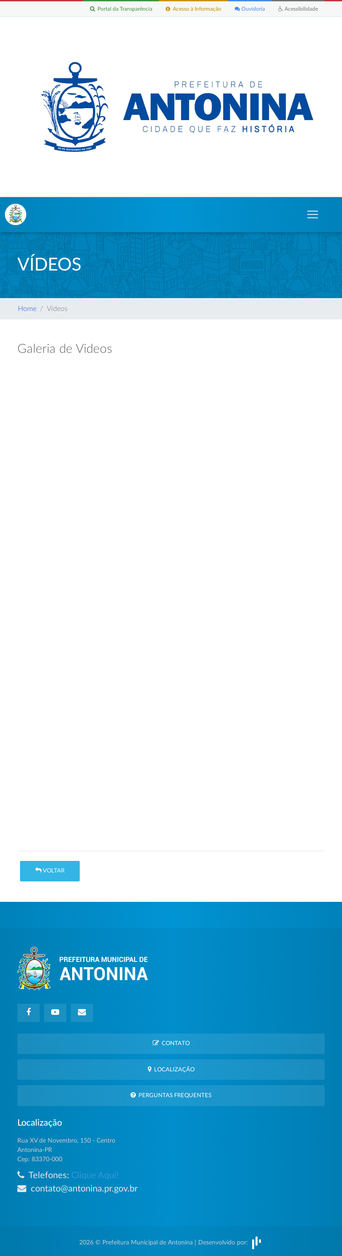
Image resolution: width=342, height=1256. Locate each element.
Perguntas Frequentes (171, 1095)
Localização (171, 1069)
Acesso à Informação (193, 9)
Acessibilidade (298, 9)
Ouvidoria (250, 9)
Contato (171, 1043)
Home (27, 308)
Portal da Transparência (121, 9)
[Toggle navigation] (313, 214)
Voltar (50, 870)
